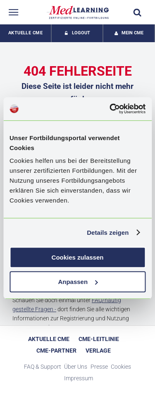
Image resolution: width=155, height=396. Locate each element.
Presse (99, 366)
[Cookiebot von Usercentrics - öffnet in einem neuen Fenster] (110, 108)
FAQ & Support (42, 366)
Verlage (98, 350)
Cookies (121, 366)
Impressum (78, 378)
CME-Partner (56, 350)
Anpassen (78, 281)
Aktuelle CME (25, 33)
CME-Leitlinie (99, 339)
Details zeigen (108, 232)
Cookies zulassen (78, 257)
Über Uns (75, 366)
